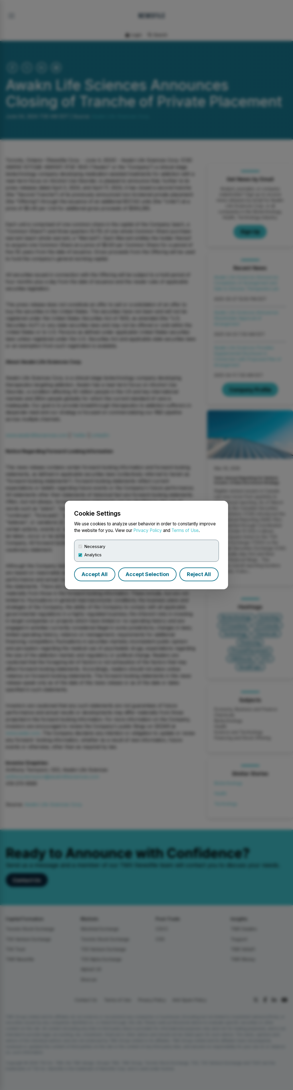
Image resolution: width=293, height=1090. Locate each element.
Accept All (95, 574)
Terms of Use (185, 530)
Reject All (199, 574)
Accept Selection (147, 574)
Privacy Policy (147, 530)
